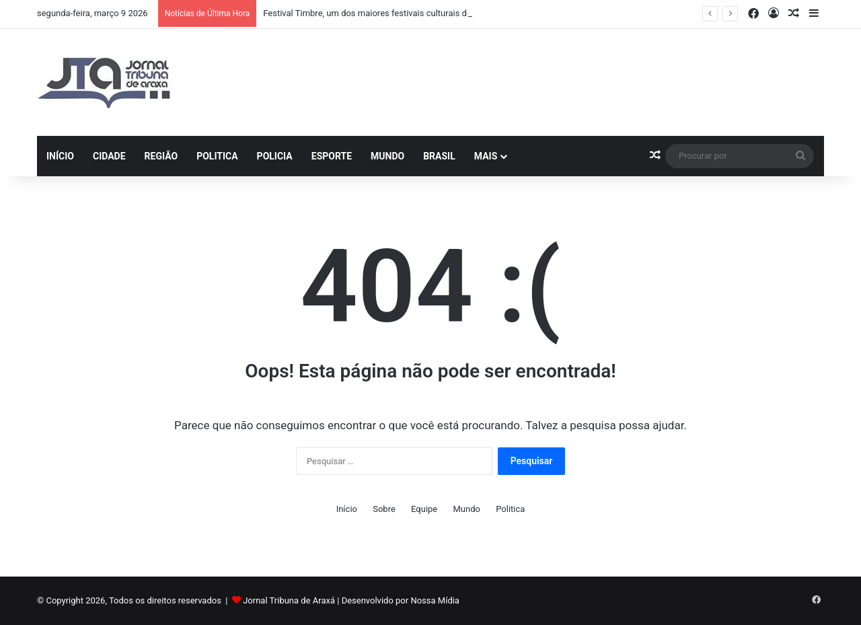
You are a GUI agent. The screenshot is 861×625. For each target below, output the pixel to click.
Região (161, 156)
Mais (486, 156)
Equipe (424, 509)
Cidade (109, 156)
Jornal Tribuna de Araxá (289, 600)
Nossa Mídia (434, 600)
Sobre (384, 509)
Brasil (439, 156)
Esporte (331, 156)
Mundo (387, 156)
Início (60, 156)
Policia (275, 156)
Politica (216, 156)
